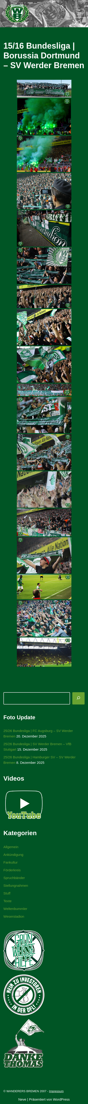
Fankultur (10, 862)
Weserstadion (13, 916)
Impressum (56, 1091)
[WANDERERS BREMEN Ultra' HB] (17, 13)
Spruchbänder (14, 878)
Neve (22, 1099)
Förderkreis (12, 870)
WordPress (61, 1099)
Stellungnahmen (15, 885)
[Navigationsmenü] (79, 13)
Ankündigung (13, 855)
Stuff (6, 893)
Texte (7, 901)
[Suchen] (78, 698)
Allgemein (10, 847)
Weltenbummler (15, 909)
